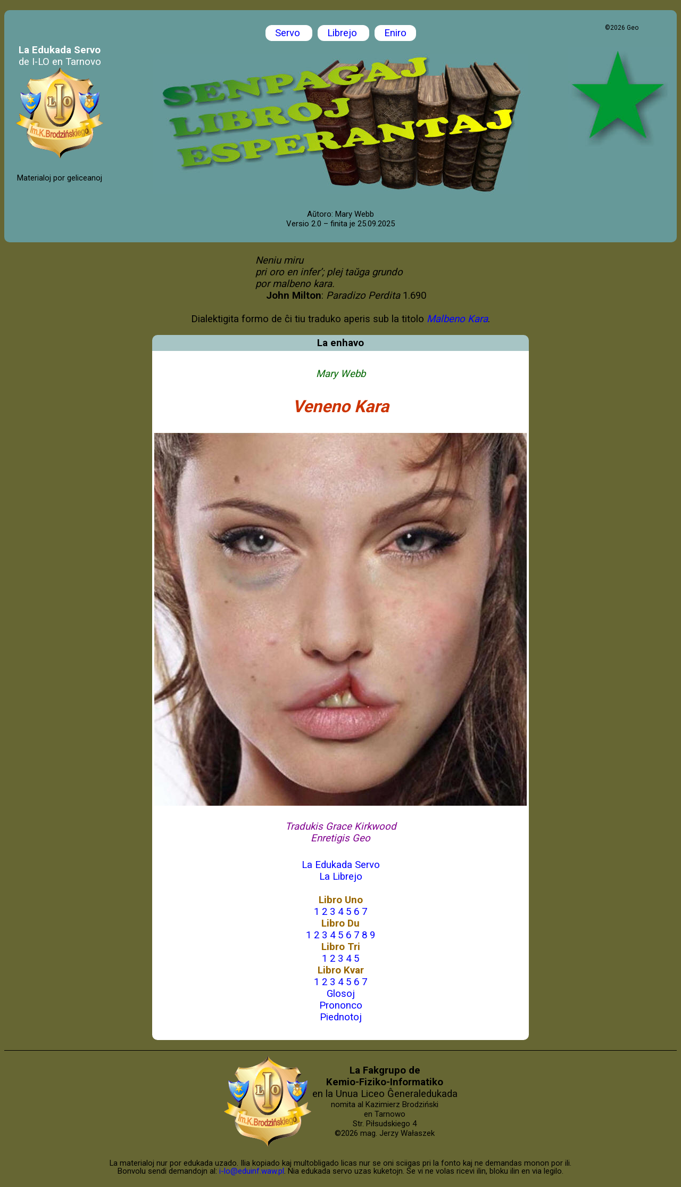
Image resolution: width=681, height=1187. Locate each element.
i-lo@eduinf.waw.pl (251, 1171)
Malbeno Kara (457, 319)
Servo (289, 33)
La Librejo (340, 876)
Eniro (395, 33)
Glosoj (341, 994)
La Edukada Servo (341, 865)
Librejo (343, 33)
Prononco (340, 1005)
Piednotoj (341, 1017)
